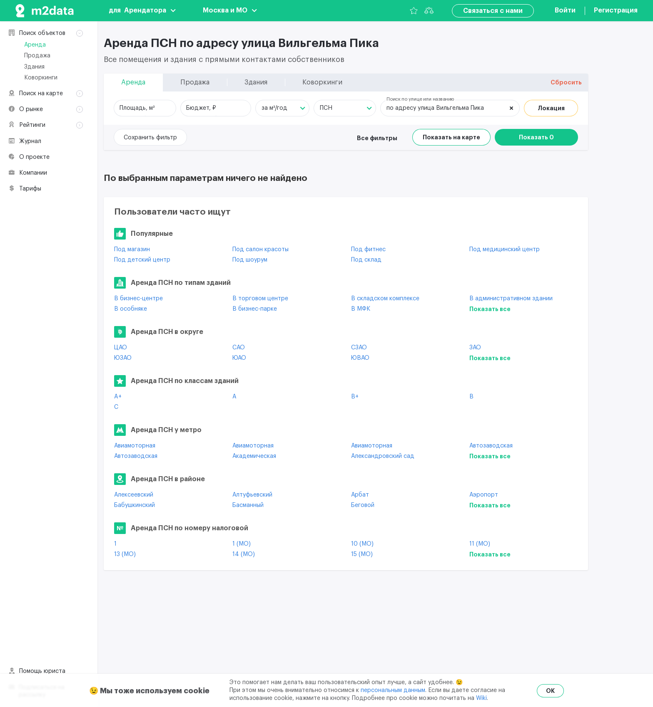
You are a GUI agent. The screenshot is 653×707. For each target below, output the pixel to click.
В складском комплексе (385, 299)
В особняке (130, 309)
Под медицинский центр (504, 249)
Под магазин (132, 249)
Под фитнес (368, 249)
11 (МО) (479, 544)
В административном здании (511, 299)
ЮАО (239, 358)
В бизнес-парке (254, 309)
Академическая (254, 456)
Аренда (35, 45)
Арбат (360, 495)
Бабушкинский (134, 505)
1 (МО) (241, 544)
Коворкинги (40, 78)
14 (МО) (243, 554)
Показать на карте (451, 137)
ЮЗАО (123, 358)
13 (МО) (125, 554)
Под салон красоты (260, 249)
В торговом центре (260, 299)
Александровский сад (382, 456)
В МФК (360, 309)
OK (550, 691)
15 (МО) (362, 554)
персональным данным (393, 690)
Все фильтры (377, 138)
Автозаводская (491, 446)
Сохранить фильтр (150, 138)
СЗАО (359, 348)
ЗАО (475, 348)
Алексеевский (133, 495)
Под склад (366, 260)
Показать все (490, 309)
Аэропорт (483, 495)
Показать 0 (536, 137)
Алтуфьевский (252, 495)
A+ (118, 397)
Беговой (362, 505)
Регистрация (616, 10)
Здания (34, 67)
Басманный (248, 505)
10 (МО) (362, 544)
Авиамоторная (134, 446)
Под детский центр (142, 260)
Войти (565, 10)
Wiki (481, 698)
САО (238, 348)
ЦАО (120, 348)
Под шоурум (249, 260)
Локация (551, 108)
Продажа (37, 56)
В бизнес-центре (138, 299)
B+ (355, 397)
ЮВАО (360, 358)
